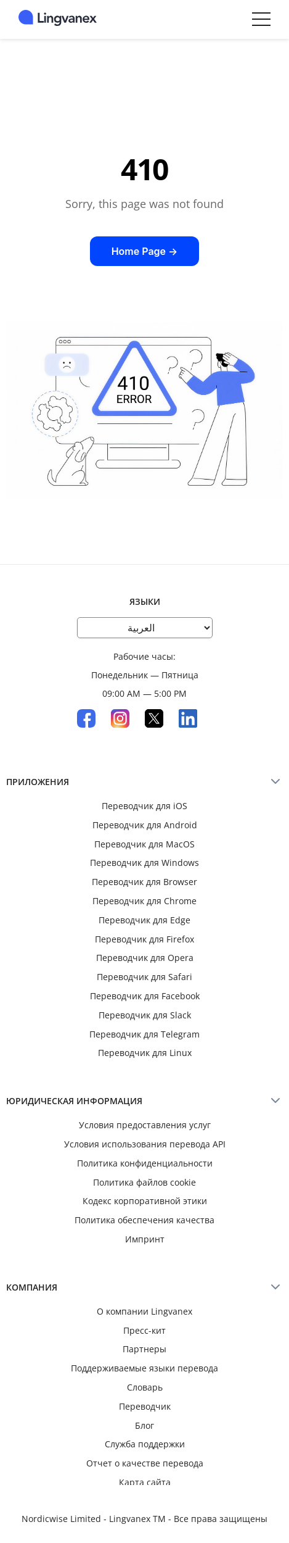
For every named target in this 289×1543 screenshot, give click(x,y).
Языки (144, 601)
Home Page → (145, 251)
